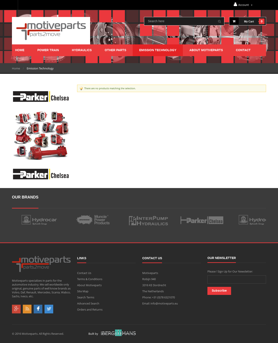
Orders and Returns (90, 309)
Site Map (82, 291)
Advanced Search (88, 303)
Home (16, 68)
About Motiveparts (89, 285)
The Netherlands (153, 291)
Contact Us (84, 273)
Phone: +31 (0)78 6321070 (158, 297)
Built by (112, 333)
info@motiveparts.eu (164, 303)
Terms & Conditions (89, 279)
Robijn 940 (149, 279)
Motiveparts (150, 273)
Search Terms (85, 297)
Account (243, 4)
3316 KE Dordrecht (154, 285)
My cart (241, 20)
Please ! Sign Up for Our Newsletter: (230, 271)
